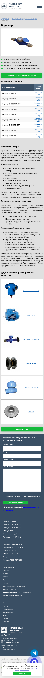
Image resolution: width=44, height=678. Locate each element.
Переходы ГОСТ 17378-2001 (13, 537)
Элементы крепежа (10, 589)
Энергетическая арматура (12, 595)
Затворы (6, 574)
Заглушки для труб (9, 557)
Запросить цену (38, 93)
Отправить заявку (15, 502)
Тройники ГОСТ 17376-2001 (13, 547)
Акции (5, 615)
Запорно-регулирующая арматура (17, 592)
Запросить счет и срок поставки (21, 75)
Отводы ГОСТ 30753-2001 (12, 528)
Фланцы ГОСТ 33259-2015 (12, 554)
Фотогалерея (8, 609)
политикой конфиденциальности (26, 669)
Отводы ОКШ (8, 531)
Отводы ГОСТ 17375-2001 (12, 524)
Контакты (6, 622)
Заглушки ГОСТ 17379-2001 (13, 560)
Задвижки (6, 580)
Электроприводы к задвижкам (14, 586)
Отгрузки (6, 618)
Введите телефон (9, 452)
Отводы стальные (9, 521)
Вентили (6, 577)
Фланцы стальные (9, 551)
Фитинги (6, 583)
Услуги (5, 606)
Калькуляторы (8, 612)
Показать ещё (21, 429)
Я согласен (22, 674)
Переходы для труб (10, 534)
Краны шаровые (9, 567)
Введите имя (8, 444)
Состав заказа (8, 466)
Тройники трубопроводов (12, 544)
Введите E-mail (9, 459)
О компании (7, 603)
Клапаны (6, 570)
